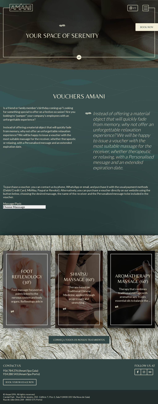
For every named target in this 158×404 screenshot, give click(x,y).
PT (134, 8)
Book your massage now (20, 382)
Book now (146, 27)
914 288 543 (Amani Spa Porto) (21, 374)
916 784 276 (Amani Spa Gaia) (20, 370)
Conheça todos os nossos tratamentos (79, 339)
